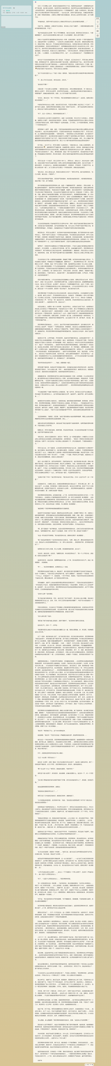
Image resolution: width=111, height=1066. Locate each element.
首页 (97, 18)
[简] (97, 35)
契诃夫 (8, 10)
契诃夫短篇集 (7, 8)
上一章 (87, 1064)
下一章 (91, 1064)
